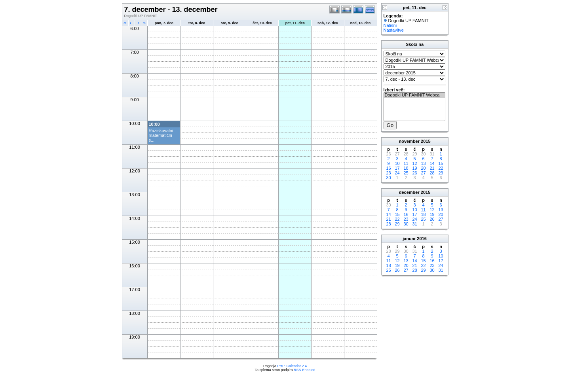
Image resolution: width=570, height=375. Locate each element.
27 (423, 172)
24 (397, 172)
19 (414, 168)
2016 (421, 238)
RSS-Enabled (304, 370)
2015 (425, 141)
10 (397, 163)
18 (405, 168)
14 (431, 163)
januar (409, 238)
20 (423, 168)
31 (414, 224)
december (409, 192)
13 (423, 163)
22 (440, 168)
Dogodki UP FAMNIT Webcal (414, 95)
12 (414, 163)
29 (440, 172)
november (409, 141)
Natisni (390, 25)
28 (431, 172)
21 (431, 168)
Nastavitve (394, 30)
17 (397, 168)
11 (405, 163)
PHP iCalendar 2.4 (292, 366)
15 (440, 163)
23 (388, 172)
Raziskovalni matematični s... (161, 135)
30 (388, 177)
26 (414, 172)
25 (405, 172)
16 (388, 168)
